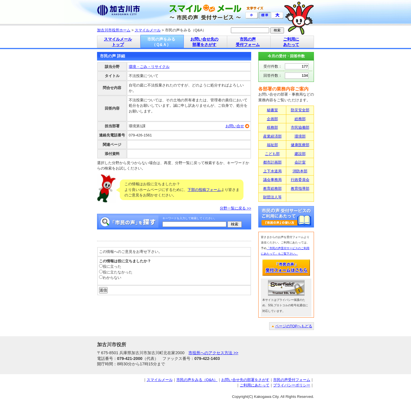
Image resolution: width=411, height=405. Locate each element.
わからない (110, 277)
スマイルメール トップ (118, 42)
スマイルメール (148, 30)
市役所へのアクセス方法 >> (213, 352)
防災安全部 (300, 110)
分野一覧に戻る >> (235, 208)
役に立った (110, 266)
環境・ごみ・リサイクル (149, 67)
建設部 (300, 154)
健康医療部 (300, 145)
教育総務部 (272, 188)
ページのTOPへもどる (294, 326)
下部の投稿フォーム (204, 190)
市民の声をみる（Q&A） (196, 380)
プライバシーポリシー (291, 385)
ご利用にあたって (254, 385)
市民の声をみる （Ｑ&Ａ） (161, 42)
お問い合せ (234, 126)
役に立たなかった (115, 272)
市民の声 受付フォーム (248, 42)
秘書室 (272, 110)
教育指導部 (300, 188)
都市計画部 (272, 162)
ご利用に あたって (291, 42)
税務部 (272, 127)
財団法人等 (272, 197)
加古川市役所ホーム (113, 30)
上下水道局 (272, 171)
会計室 (300, 162)
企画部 (272, 119)
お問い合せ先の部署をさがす (245, 380)
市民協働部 (300, 127)
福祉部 (272, 145)
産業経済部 (272, 136)
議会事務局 (272, 180)
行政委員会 (300, 180)
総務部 (300, 119)
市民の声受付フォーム (291, 380)
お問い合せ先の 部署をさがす (204, 42)
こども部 (272, 154)
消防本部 (300, 171)
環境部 (300, 136)
